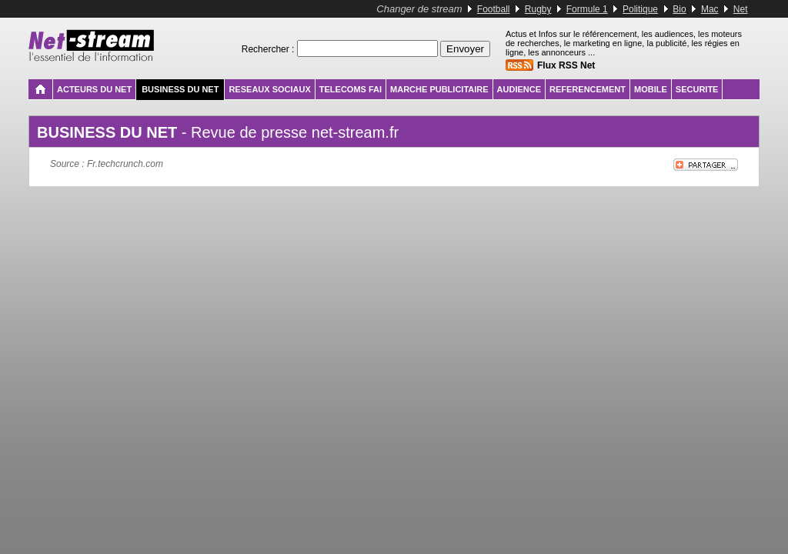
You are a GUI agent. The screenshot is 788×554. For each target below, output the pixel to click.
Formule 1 (587, 9)
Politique (640, 9)
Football (493, 9)
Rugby (538, 9)
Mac (710, 9)
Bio (679, 9)
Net (740, 9)
